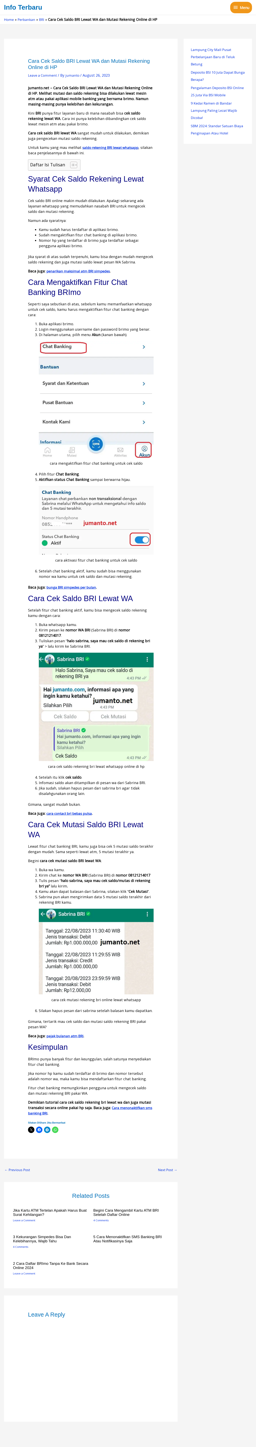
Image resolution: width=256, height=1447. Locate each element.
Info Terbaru (24, 8)
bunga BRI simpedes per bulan (72, 587)
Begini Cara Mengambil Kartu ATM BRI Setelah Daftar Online (127, 1213)
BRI (43, 20)
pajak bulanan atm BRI (65, 1036)
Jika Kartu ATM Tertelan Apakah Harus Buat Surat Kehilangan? (47, 1213)
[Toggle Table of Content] (71, 165)
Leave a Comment (43, 76)
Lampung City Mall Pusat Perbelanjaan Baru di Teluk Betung (214, 57)
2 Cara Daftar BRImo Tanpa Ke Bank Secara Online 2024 (46, 1265)
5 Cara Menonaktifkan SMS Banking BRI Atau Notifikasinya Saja (129, 1239)
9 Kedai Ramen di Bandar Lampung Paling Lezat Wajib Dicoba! (215, 111)
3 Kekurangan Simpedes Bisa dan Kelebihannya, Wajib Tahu (43, 1239)
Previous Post (18, 1171)
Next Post (166, 1171)
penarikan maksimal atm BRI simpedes (80, 271)
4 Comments (101, 1221)
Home (9, 20)
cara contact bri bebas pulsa (71, 814)
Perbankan (27, 20)
